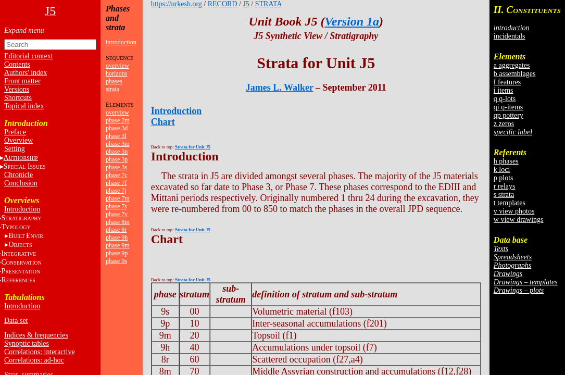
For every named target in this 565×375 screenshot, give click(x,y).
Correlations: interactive (39, 352)
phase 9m (118, 245)
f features (507, 82)
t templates (509, 203)
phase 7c (117, 175)
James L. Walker (279, 87)
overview (117, 65)
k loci (502, 169)
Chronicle (18, 175)
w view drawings (519, 219)
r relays (505, 186)
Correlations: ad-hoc (34, 360)
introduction (121, 42)
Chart (163, 122)
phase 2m (118, 120)
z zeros (504, 124)
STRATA (268, 4)
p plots (503, 178)
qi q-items (508, 107)
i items (503, 90)
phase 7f (116, 182)
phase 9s (116, 261)
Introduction (22, 209)
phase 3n (117, 151)
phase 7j (116, 190)
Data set (16, 320)
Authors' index (25, 73)
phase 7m (118, 198)
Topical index (24, 106)
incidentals (509, 36)
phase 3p (117, 159)
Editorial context (28, 56)
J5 (246, 4)
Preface (15, 132)
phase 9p (117, 253)
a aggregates (512, 65)
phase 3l (116, 136)
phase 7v (117, 214)
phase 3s (116, 167)
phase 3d (117, 128)
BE (26, 236)
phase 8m (118, 222)
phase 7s (116, 206)
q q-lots (505, 99)
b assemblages (514, 74)
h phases (506, 161)
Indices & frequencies (36, 335)
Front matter (22, 81)
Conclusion (20, 183)
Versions (16, 89)
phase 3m (118, 143)
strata (112, 89)
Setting (14, 149)
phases (114, 81)
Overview (18, 140)
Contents (17, 64)
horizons (116, 73)
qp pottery (508, 115)
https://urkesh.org (176, 4)
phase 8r (116, 229)
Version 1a (351, 21)
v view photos (514, 211)
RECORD (222, 4)
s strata (504, 194)
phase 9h (117, 237)
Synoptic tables (26, 343)
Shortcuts (18, 98)
